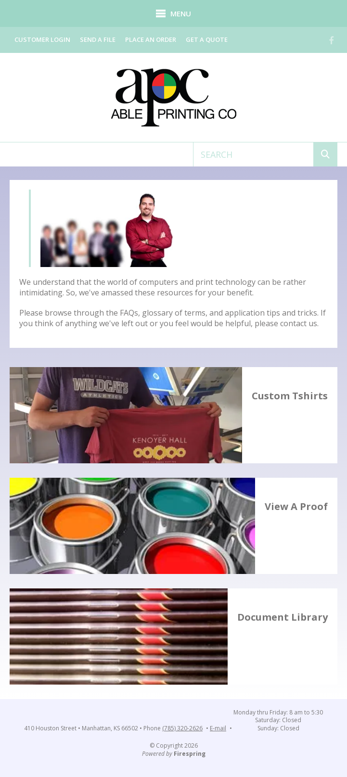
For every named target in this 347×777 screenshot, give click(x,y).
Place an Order (150, 39)
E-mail (218, 728)
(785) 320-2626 (182, 728)
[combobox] (253, 154)
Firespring (190, 754)
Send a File (98, 39)
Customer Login (42, 39)
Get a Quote (207, 39)
